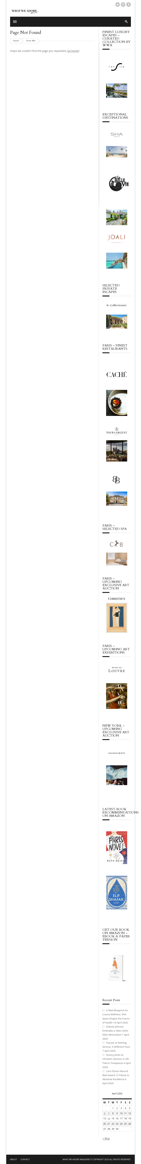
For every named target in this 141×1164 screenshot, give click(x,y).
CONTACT (25, 1159)
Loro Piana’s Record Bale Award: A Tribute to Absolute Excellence (115, 1075)
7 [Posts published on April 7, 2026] (108, 1113)
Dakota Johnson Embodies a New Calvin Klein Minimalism (115, 1030)
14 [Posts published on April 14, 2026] (108, 1118)
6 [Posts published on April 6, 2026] (104, 1113)
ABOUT (13, 1159)
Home (16, 40)
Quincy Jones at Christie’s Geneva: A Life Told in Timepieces (115, 1059)
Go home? (73, 51)
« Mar (106, 1139)
